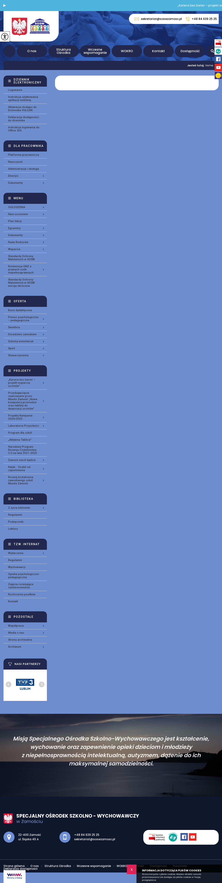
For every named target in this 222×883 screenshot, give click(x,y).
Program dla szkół (20, 432)
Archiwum (14, 646)
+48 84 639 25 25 (201, 19)
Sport (11, 348)
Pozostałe (23, 617)
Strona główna (9, 51)
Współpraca (16, 625)
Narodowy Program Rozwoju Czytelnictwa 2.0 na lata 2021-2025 (22, 450)
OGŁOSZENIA (16, 207)
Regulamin (15, 514)
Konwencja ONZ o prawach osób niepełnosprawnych (21, 269)
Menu (18, 198)
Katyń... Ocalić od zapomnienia (19, 468)
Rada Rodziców (18, 242)
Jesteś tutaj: (196, 65)
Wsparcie (14, 249)
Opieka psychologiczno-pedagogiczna (24, 575)
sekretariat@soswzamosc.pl (158, 19)
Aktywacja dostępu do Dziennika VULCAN (22, 108)
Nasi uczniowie (18, 214)
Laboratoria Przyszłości (23, 425)
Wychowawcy (16, 567)
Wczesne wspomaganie (95, 51)
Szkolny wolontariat (20, 341)
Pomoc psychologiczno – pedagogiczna (23, 319)
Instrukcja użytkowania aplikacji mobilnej (23, 98)
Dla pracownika (29, 146)
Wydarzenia (15, 553)
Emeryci (13, 175)
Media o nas (16, 632)
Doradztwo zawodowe (22, 334)
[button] (4, 5)
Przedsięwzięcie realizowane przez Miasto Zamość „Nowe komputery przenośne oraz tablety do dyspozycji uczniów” (22, 400)
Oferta (20, 301)
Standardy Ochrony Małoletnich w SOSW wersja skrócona (21, 283)
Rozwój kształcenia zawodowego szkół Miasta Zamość (20, 480)
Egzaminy (14, 228)
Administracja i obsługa (23, 168)
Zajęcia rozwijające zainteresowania (20, 586)
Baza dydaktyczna (20, 310)
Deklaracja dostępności (20, 868)
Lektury (13, 528)
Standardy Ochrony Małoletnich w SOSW (21, 258)
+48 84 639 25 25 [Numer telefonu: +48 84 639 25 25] (86, 835)
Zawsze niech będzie (22, 460)
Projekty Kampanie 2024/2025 (20, 417)
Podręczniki (16, 521)
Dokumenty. (15, 182)
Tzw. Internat (27, 544)
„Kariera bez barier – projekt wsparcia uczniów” (21, 383)
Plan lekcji (15, 221)
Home (209, 65)
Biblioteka (23, 499)
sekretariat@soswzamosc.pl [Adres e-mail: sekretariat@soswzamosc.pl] (94, 839)
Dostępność (190, 51)
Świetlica (14, 327)
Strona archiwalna (20, 639)
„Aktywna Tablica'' (19, 439)
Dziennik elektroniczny (28, 81)
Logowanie (15, 90)
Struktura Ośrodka (63, 51)
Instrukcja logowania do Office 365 (23, 129)
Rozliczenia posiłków (21, 594)
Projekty (22, 370)
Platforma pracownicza (23, 154)
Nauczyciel (15, 161)
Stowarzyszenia (18, 355)
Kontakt (158, 51)
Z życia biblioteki (19, 507)
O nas (31, 51)
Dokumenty (15, 235)
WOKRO (127, 51)
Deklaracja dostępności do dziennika (23, 119)
